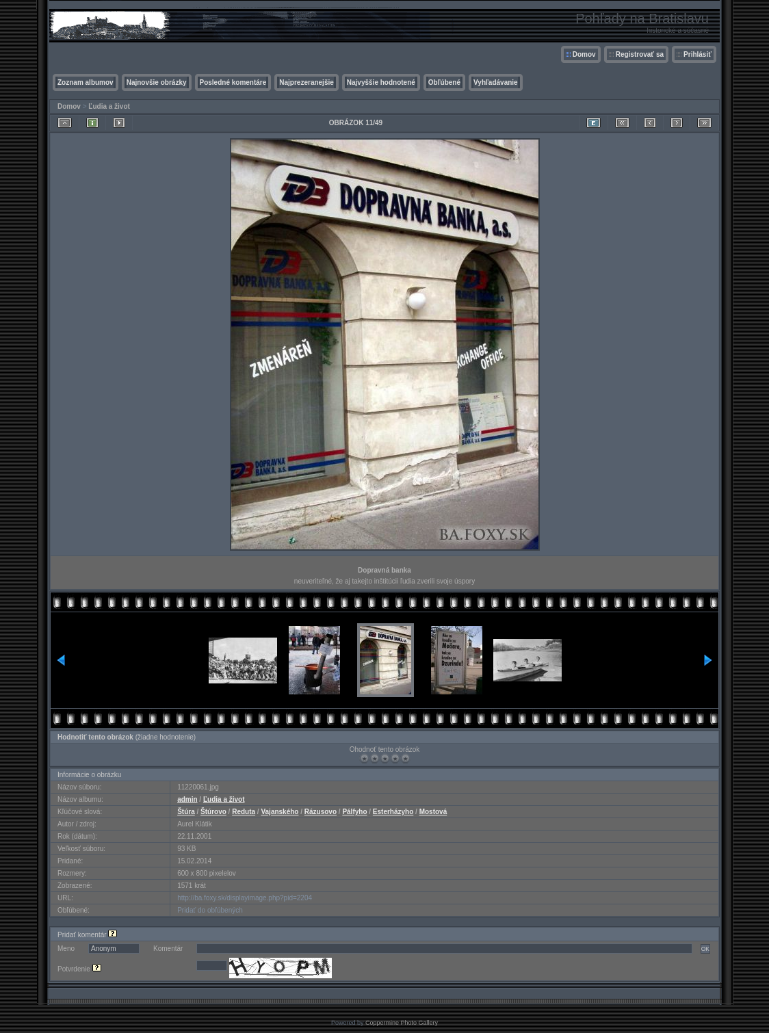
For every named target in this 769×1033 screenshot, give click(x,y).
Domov (584, 54)
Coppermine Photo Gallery (401, 1022)
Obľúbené (444, 82)
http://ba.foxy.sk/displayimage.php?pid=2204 (244, 898)
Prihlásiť (697, 54)
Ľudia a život (109, 106)
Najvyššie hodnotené (381, 82)
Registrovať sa (640, 54)
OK (705, 948)
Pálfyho (354, 811)
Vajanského (279, 811)
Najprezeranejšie (306, 82)
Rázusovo (320, 811)
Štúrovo (213, 811)
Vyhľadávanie (495, 82)
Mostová (433, 811)
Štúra (186, 811)
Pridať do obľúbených (210, 910)
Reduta (243, 811)
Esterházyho (393, 811)
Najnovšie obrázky (157, 82)
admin (187, 799)
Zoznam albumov (85, 82)
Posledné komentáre (233, 82)
